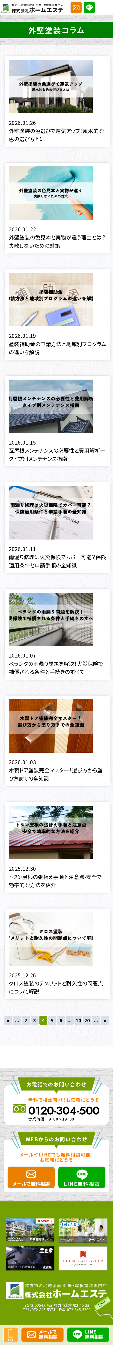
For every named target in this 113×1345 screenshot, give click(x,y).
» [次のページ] (105, 1020)
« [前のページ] (8, 1020)
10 (78, 1020)
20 (87, 1020)
